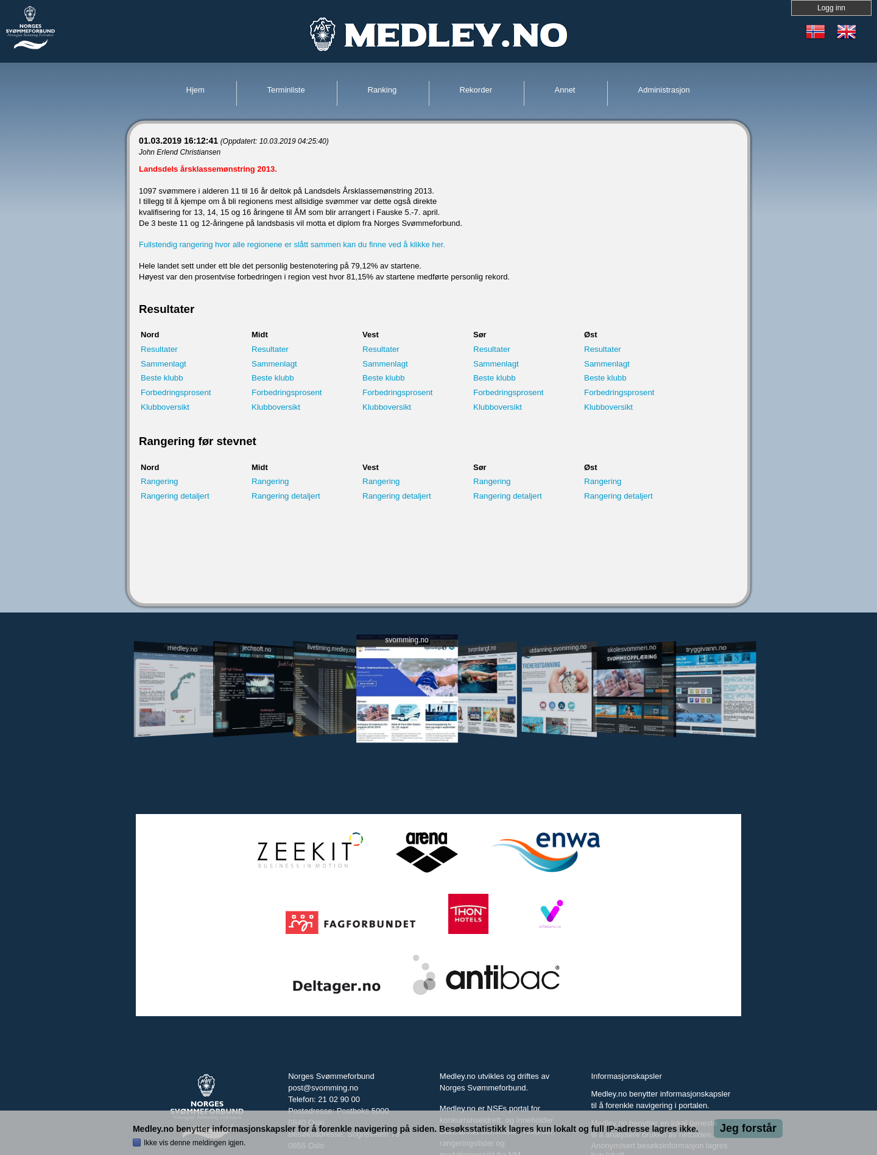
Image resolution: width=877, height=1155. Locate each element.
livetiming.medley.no (331, 649)
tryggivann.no (706, 648)
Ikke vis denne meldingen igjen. (194, 1143)
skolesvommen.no (632, 648)
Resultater (159, 349)
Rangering (159, 481)
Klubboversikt (165, 407)
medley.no (182, 648)
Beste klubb (162, 377)
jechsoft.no (256, 648)
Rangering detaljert (175, 495)
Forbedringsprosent (176, 392)
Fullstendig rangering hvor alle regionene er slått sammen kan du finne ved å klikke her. (292, 244)
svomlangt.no (482, 648)
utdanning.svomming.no (557, 648)
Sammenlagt (163, 363)
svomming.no (406, 640)
